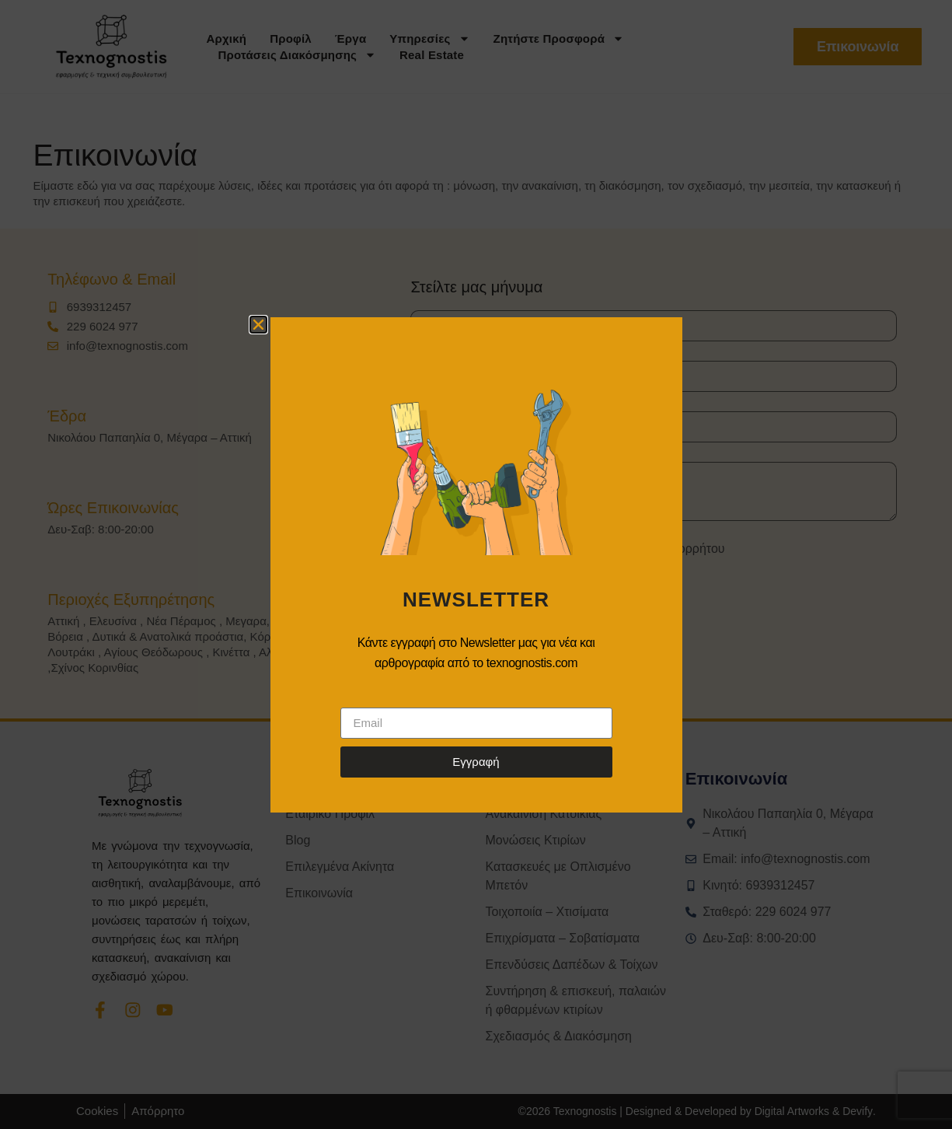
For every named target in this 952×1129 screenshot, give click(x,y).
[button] (258, 324)
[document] (476, 564)
